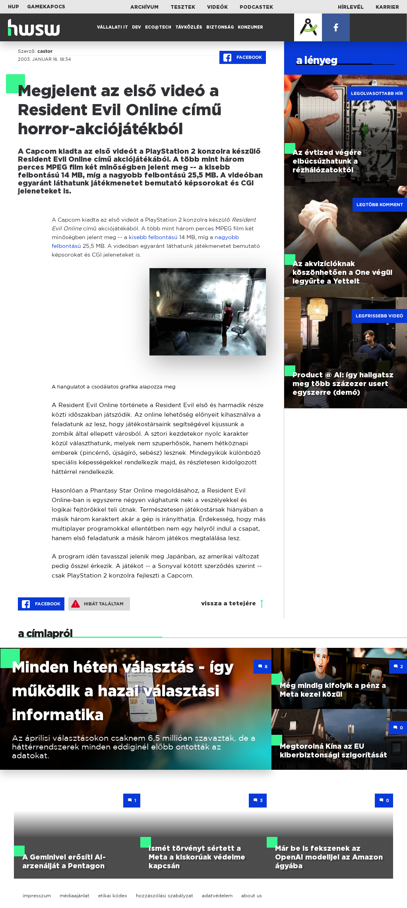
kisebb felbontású (153, 237)
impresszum (37, 895)
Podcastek (256, 7)
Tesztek (183, 7)
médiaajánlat (74, 895)
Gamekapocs (46, 6)
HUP (13, 6)
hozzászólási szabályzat (164, 895)
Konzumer (250, 27)
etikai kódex (112, 895)
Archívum (144, 7)
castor (44, 51)
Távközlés (188, 27)
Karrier (387, 7)
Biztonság (220, 27)
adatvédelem (217, 895)
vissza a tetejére (228, 604)
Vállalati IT (112, 27)
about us (251, 895)
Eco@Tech (158, 27)
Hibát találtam (97, 603)
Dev (136, 27)
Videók (217, 7)
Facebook (242, 58)
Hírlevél (351, 7)
